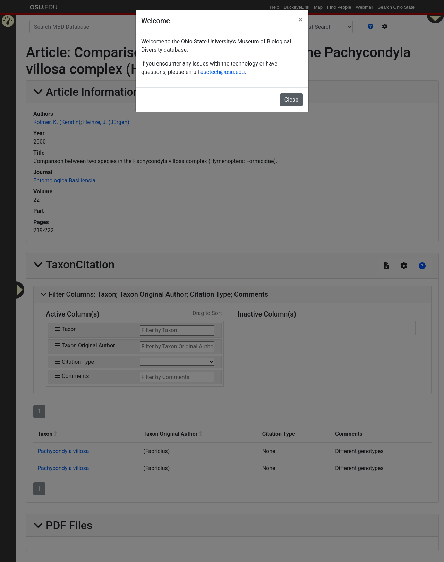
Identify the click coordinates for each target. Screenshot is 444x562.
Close (291, 99)
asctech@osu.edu (222, 72)
